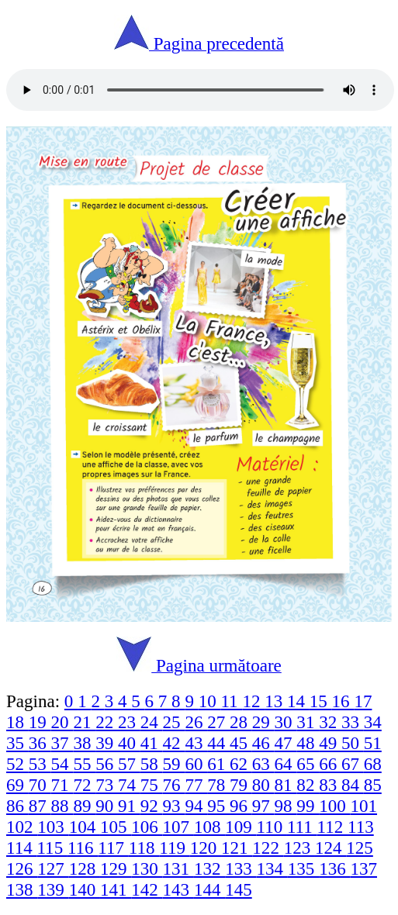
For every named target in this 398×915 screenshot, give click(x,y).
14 (298, 701)
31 (307, 722)
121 (236, 847)
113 (361, 827)
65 (307, 764)
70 (40, 785)
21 (84, 722)
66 (330, 764)
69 (17, 785)
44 (218, 743)
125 (359, 847)
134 (272, 868)
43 (196, 743)
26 (196, 722)
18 (17, 722)
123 (299, 847)
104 (84, 827)
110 (272, 827)
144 (209, 889)
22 (106, 722)
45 (241, 743)
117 (113, 847)
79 (241, 785)
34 (373, 722)
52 (17, 764)
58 (151, 764)
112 (332, 827)
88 (62, 806)
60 (196, 764)
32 (330, 722)
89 (84, 806)
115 (51, 847)
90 (106, 806)
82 (307, 785)
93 (174, 806)
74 (129, 785)
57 (129, 764)
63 (263, 764)
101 (363, 806)
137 (363, 868)
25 (174, 722)
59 (174, 764)
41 (151, 743)
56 (106, 764)
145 (238, 889)
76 (174, 785)
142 (146, 889)
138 (21, 889)
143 (178, 889)
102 (21, 827)
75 (151, 785)
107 (178, 827)
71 (62, 785)
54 (62, 764)
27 (218, 722)
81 (286, 785)
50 (352, 743)
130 (146, 868)
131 (178, 868)
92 (151, 806)
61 (218, 764)
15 (321, 701)
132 (209, 868)
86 (17, 806)
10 (210, 701)
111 (302, 827)
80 (263, 785)
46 (263, 743)
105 (115, 827)
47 (286, 743)
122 (267, 847)
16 (343, 701)
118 (144, 847)
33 (352, 722)
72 (84, 785)
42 (174, 743)
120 (205, 847)
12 (253, 701)
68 (373, 764)
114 (21, 847)
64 (286, 764)
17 (363, 701)
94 (196, 806)
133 (240, 868)
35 (17, 743)
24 (151, 722)
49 (330, 743)
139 (52, 889)
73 (106, 785)
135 (303, 868)
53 (40, 764)
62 (241, 764)
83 (330, 785)
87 (40, 806)
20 (62, 722)
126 (21, 868)
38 (84, 743)
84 (352, 785)
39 (106, 743)
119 (174, 847)
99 (307, 806)
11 (231, 701)
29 (263, 722)
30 (286, 722)
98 (286, 806)
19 (40, 722)
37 (62, 743)
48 (307, 743)
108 (209, 827)
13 (276, 701)
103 (52, 827)
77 (196, 785)
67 (352, 764)
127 (52, 868)
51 (373, 743)
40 (129, 743)
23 (129, 722)
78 (218, 785)
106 (146, 827)
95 (218, 806)
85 (373, 785)
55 (84, 764)
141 (115, 889)
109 (240, 827)
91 (129, 806)
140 (84, 889)
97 (263, 806)
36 (40, 743)
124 (330, 847)
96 (241, 806)
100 (334, 806)
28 (241, 722)
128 (84, 868)
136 (334, 868)
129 (115, 868)
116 (82, 847)
